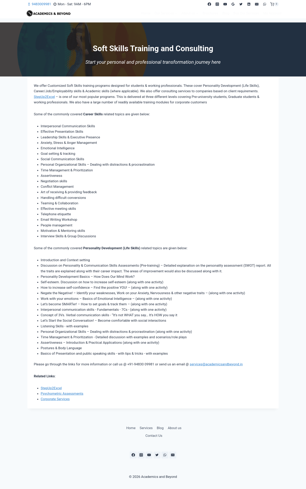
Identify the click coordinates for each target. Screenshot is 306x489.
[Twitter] (241, 4)
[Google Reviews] (233, 4)
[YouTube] (225, 4)
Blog (225, 13)
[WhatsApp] (264, 4)
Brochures (210, 13)
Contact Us (154, 436)
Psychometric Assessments (62, 393)
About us (175, 428)
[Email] (256, 4)
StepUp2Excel (44, 97)
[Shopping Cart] (274, 4)
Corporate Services (55, 399)
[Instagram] (217, 4)
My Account (272, 13)
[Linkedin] (248, 4)
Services (146, 428)
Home (146, 13)
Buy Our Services (246, 13)
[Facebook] (209, 4)
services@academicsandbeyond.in (216, 364)
